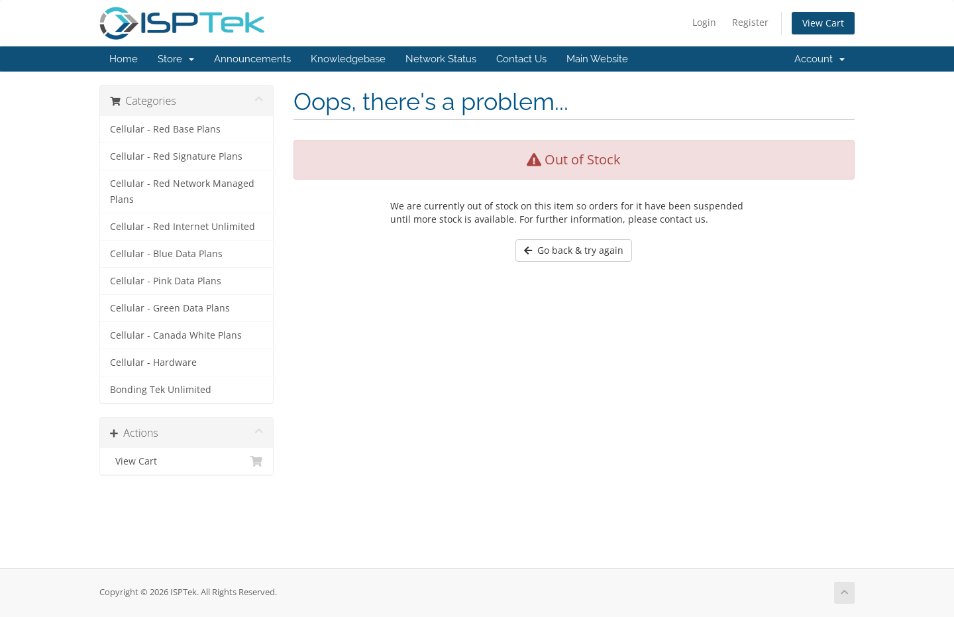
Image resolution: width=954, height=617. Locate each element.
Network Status (440, 59)
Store (176, 59)
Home (123, 59)
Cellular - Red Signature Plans (176, 156)
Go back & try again (573, 250)
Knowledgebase (348, 59)
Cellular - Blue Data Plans (166, 254)
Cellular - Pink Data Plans (165, 281)
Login (704, 22)
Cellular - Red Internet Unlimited (182, 227)
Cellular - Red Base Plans (165, 129)
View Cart (823, 23)
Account (819, 59)
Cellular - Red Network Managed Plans (182, 191)
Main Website (597, 59)
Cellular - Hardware (153, 362)
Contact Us (521, 59)
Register (750, 22)
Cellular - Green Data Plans (170, 308)
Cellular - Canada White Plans (176, 335)
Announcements (252, 59)
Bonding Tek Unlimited (160, 390)
